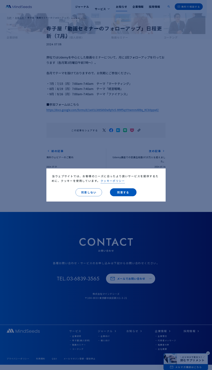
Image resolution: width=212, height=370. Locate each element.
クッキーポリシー (113, 181)
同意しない (88, 192)
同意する (123, 192)
